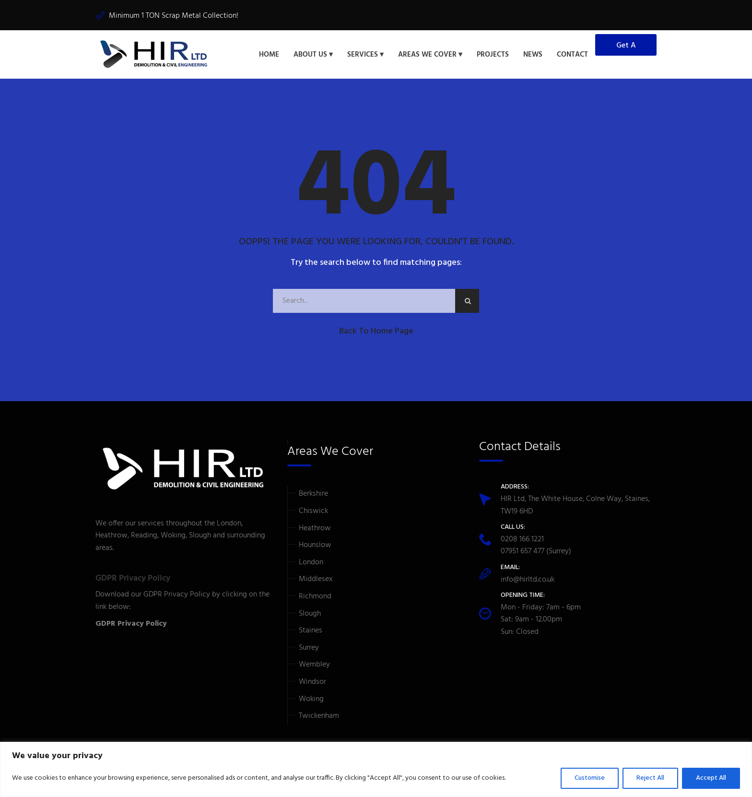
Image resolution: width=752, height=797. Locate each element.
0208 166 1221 (522, 539)
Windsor (312, 682)
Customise (590, 778)
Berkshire (313, 494)
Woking (311, 699)
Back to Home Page (376, 331)
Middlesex (315, 579)
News (532, 54)
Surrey (309, 648)
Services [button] (362, 54)
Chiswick (313, 511)
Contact (572, 54)
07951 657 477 (522, 551)
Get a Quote (626, 47)
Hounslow (315, 545)
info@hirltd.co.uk (527, 579)
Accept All (711, 778)
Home (269, 54)
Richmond (315, 596)
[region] (376, 769)
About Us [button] (310, 54)
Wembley (314, 664)
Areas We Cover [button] (427, 54)
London (311, 562)
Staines (310, 630)
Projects (493, 54)
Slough (310, 613)
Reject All (650, 778)
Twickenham (319, 716)
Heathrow (315, 528)
